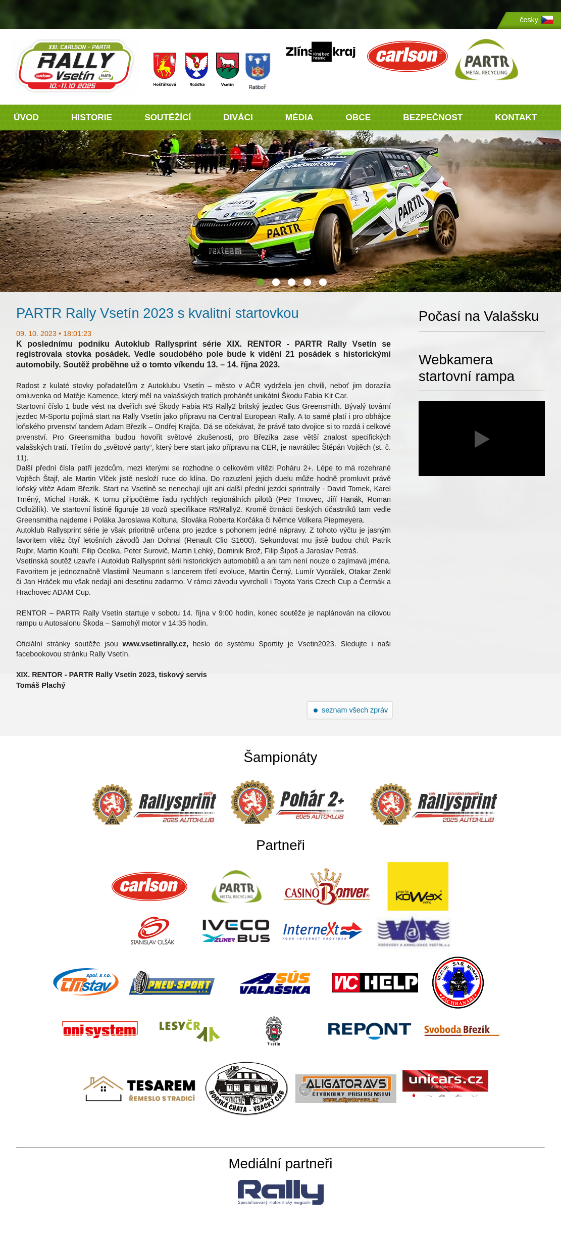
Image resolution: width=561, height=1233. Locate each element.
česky (529, 20)
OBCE (358, 117)
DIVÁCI (238, 117)
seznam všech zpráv (355, 710)
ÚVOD (26, 117)
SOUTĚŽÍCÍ (167, 117)
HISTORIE (91, 117)
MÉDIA (299, 117)
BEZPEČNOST (433, 117)
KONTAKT (516, 117)
